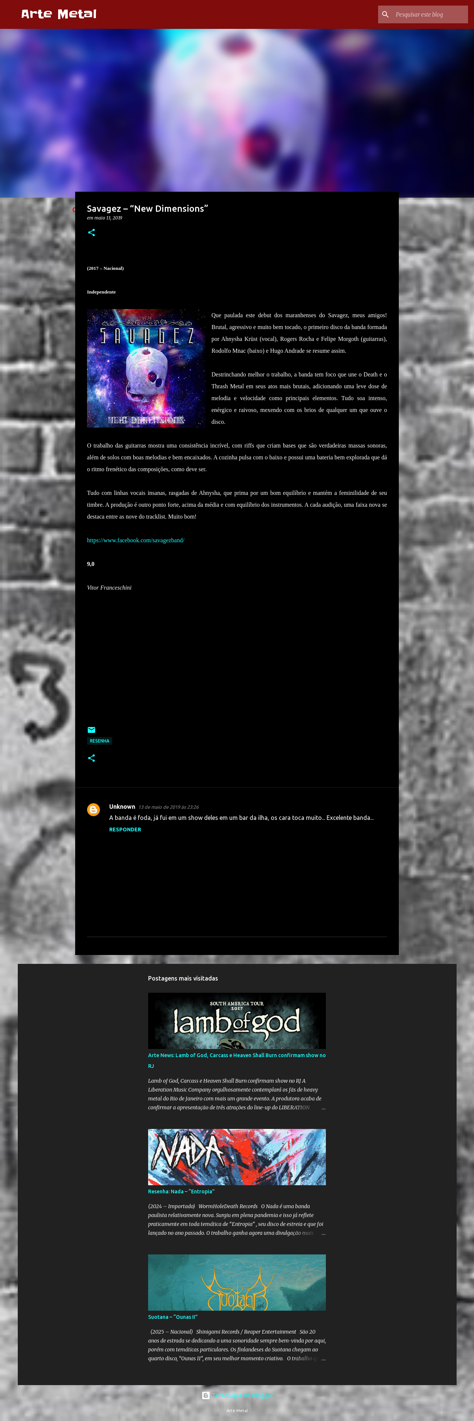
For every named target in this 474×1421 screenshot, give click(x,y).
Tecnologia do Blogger (237, 1395)
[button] (91, 233)
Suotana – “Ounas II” (173, 1317)
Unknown (122, 806)
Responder (125, 829)
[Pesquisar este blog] (429, 14)
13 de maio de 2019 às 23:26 (168, 807)
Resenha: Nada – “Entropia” (181, 1191)
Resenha (99, 740)
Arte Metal (59, 14)
